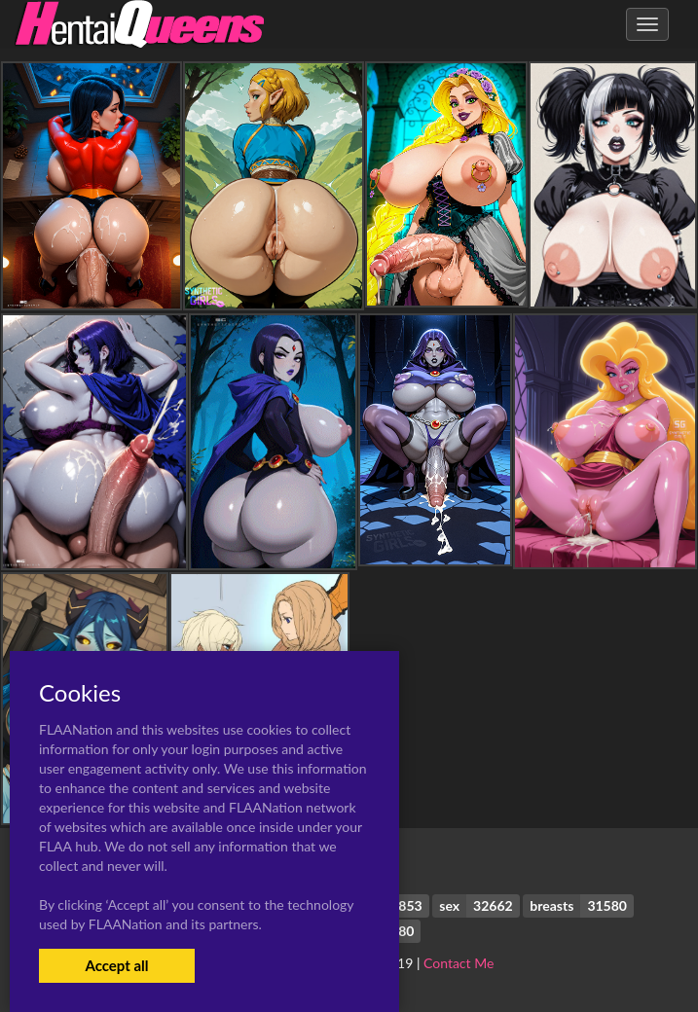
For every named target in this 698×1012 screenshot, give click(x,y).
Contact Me (458, 963)
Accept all (116, 965)
